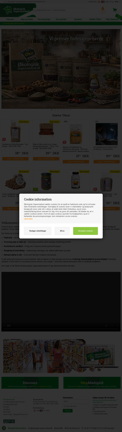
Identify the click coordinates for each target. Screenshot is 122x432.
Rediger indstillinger (37, 231)
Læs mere (28, 218)
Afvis (62, 231)
